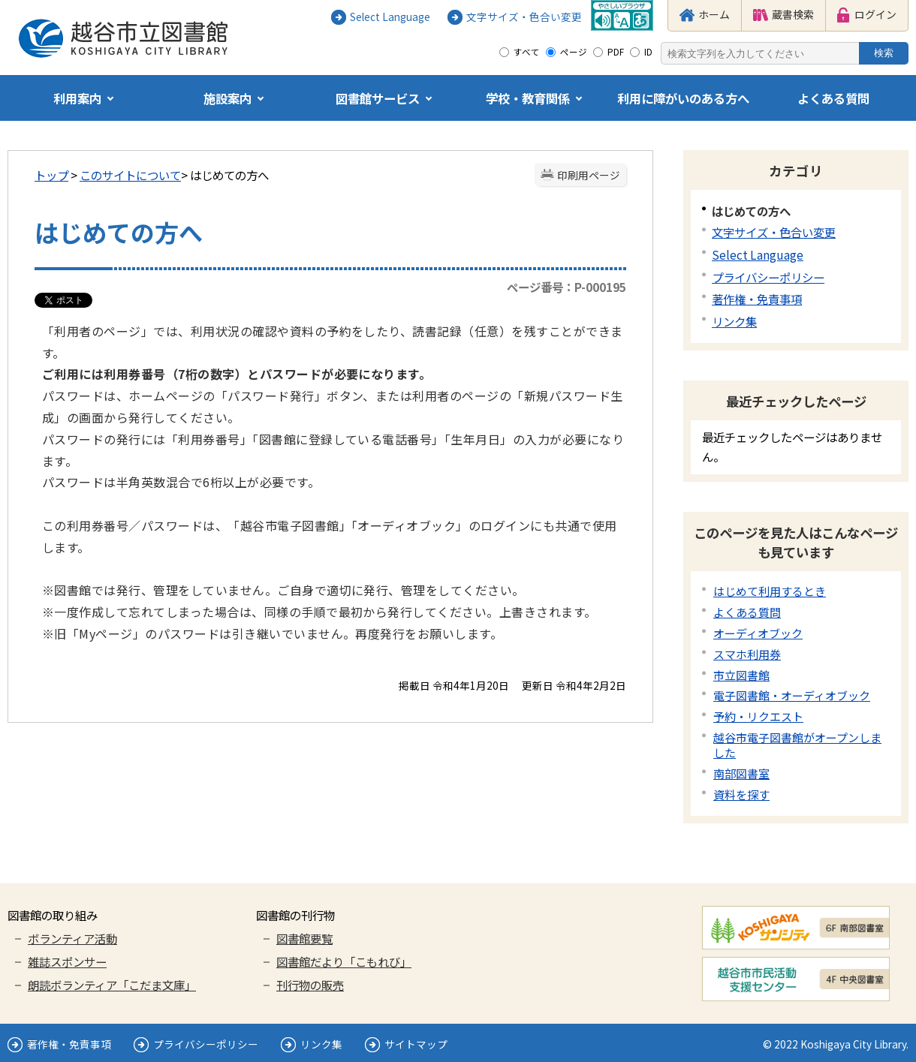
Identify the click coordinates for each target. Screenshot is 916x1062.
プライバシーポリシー (768, 277)
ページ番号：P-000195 (566, 286)
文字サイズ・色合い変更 (774, 232)
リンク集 (734, 321)
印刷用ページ (588, 174)
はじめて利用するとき (769, 591)
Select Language (757, 254)
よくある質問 (747, 612)
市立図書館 (741, 675)
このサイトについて (130, 175)
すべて (527, 52)
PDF (615, 52)
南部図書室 (741, 773)
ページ (573, 52)
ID (648, 52)
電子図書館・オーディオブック (791, 695)
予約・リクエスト (758, 716)
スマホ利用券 (747, 654)
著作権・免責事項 (757, 298)
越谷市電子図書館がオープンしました (797, 745)
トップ (51, 175)
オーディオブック (758, 633)
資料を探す (741, 794)
